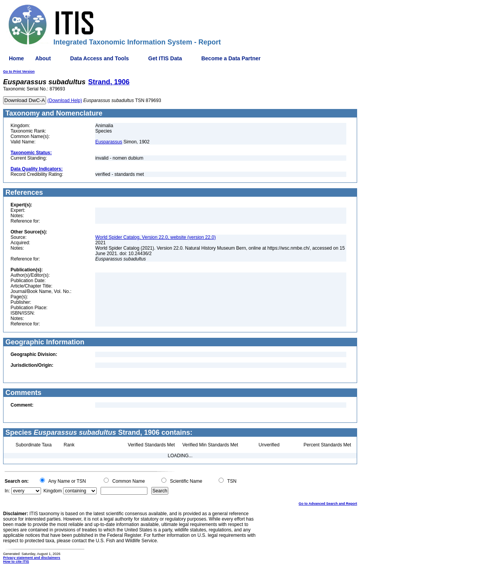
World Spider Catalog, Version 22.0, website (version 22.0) (155, 237)
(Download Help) (65, 100)
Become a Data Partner (230, 58)
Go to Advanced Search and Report (328, 504)
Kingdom (52, 491)
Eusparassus (108, 142)
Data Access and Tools (99, 58)
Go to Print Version (19, 71)
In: (7, 491)
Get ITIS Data (165, 58)
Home (16, 58)
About (43, 58)
